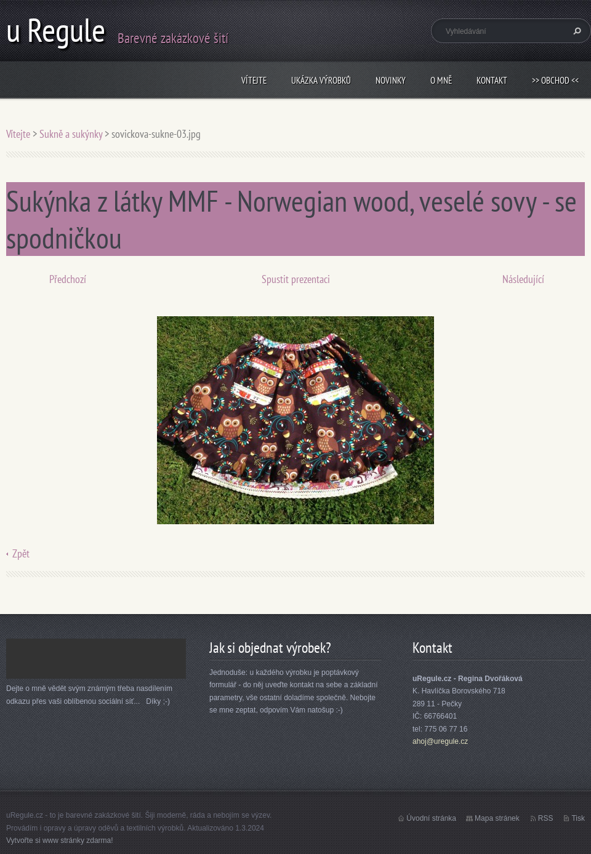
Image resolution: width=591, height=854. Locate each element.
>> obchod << (555, 80)
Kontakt (491, 80)
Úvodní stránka (431, 818)
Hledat (575, 31)
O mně (441, 80)
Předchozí (67, 279)
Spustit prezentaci (296, 279)
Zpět (21, 553)
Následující (523, 279)
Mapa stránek (497, 818)
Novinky (391, 80)
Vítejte (254, 80)
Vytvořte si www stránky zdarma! (59, 840)
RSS (545, 818)
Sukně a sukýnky (70, 134)
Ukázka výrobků (321, 80)
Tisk (578, 818)
